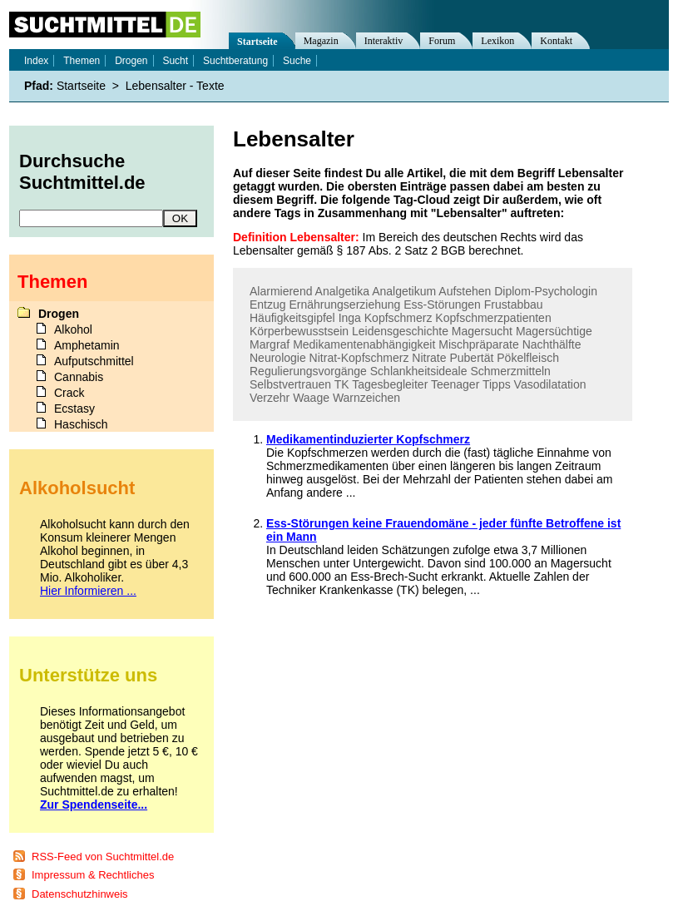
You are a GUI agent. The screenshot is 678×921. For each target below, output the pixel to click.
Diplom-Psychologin (545, 291)
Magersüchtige (554, 331)
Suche (297, 61)
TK (341, 384)
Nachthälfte (551, 344)
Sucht (175, 61)
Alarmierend (281, 291)
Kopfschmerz (398, 317)
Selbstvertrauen (290, 384)
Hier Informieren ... (88, 590)
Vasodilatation (550, 384)
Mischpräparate (478, 344)
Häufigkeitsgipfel (292, 317)
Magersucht (482, 331)
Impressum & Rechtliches (93, 875)
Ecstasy (74, 408)
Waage (311, 397)
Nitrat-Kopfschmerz (359, 357)
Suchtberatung (235, 61)
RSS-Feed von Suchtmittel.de (103, 856)
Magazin (321, 41)
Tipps (497, 384)
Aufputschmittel (94, 361)
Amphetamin (87, 345)
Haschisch (81, 424)
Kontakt (556, 41)
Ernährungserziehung (344, 304)
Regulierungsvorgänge (308, 371)
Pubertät (471, 357)
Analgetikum (404, 291)
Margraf (270, 344)
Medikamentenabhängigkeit (364, 344)
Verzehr (270, 397)
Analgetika (342, 291)
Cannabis (78, 377)
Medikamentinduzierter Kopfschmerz (368, 439)
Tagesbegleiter (390, 384)
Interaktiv (383, 41)
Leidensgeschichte (400, 331)
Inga (350, 317)
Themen (81, 61)
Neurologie (278, 357)
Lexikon (497, 41)
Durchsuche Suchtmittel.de (82, 172)
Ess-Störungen (442, 304)
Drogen (131, 61)
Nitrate (429, 357)
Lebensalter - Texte (175, 85)
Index (36, 61)
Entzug (268, 304)
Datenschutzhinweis (80, 894)
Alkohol (73, 329)
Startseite (257, 41)
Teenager (455, 384)
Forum (441, 41)
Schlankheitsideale (419, 371)
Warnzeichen (366, 397)
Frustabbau (513, 304)
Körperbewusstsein (299, 331)
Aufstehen (464, 291)
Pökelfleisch (528, 357)
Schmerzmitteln (510, 371)
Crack (69, 392)
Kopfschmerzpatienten (493, 317)
